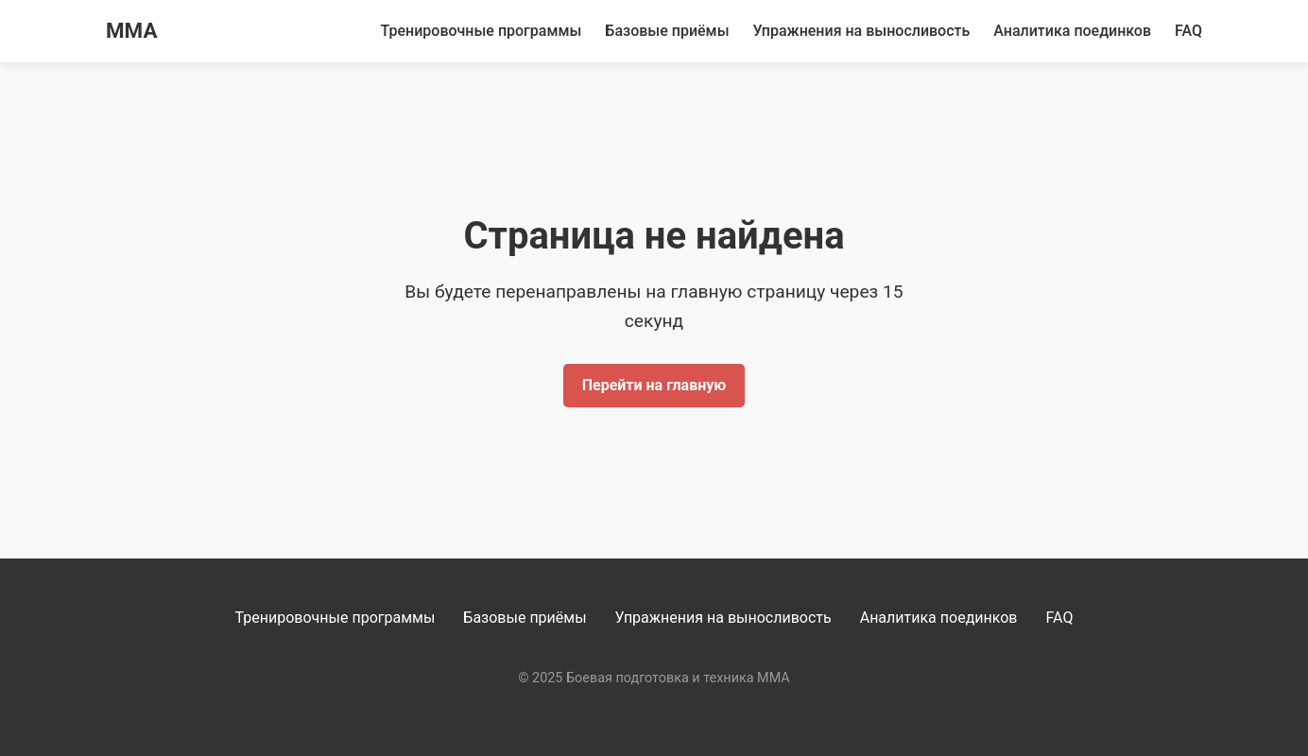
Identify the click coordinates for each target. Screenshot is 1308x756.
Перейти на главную (654, 385)
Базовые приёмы (667, 31)
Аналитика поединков (1072, 31)
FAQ (1188, 31)
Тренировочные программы (481, 31)
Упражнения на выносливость (862, 31)
